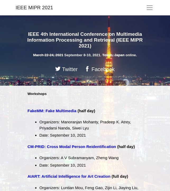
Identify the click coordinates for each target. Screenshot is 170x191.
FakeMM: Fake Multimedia (51, 110)
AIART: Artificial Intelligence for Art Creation (69, 176)
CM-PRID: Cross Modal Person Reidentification (71, 146)
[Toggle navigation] (150, 7)
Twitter (66, 69)
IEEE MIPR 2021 (34, 7)
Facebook (99, 69)
